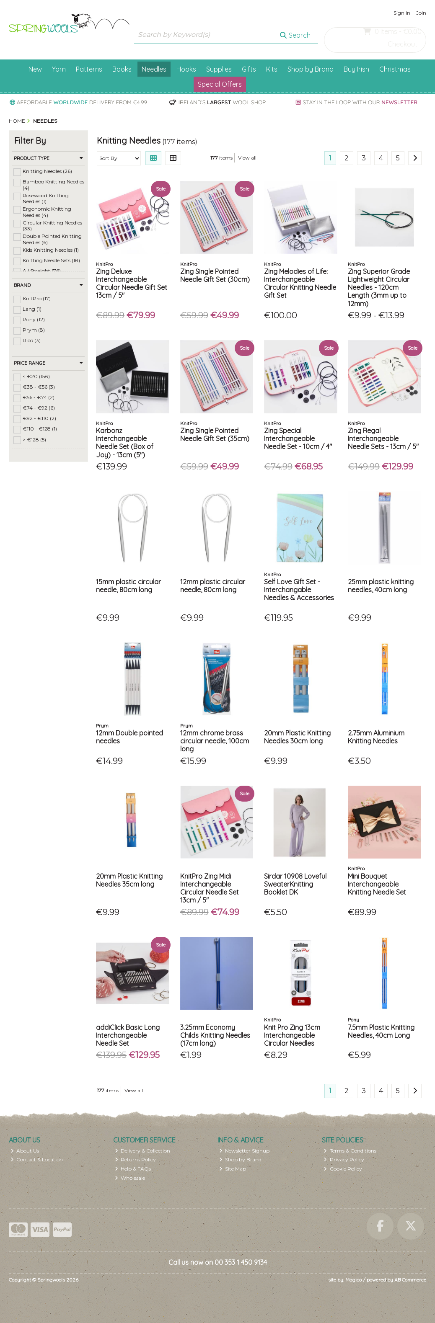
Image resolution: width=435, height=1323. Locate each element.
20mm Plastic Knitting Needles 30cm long (297, 737)
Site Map (232, 1169)
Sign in (402, 13)
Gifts (249, 69)
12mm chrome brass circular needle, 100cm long (214, 741)
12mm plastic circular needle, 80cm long (212, 586)
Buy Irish (356, 69)
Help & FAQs (133, 1169)
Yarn (59, 69)
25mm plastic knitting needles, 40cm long (381, 586)
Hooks (186, 69)
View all (247, 158)
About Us (24, 1151)
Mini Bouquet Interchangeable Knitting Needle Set (377, 884)
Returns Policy (135, 1159)
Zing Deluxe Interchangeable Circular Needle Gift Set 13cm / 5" (131, 283)
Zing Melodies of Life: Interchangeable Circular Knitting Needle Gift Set (300, 283)
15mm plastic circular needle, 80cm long (128, 586)
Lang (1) (32, 309)
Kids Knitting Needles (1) (51, 250)
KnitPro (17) (37, 298)
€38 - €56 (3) (39, 387)
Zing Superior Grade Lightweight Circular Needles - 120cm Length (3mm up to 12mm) (379, 287)
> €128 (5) (34, 439)
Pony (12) (34, 319)
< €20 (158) (36, 376)
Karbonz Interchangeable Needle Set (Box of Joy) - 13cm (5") (124, 442)
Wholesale (130, 1178)
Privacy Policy (344, 1159)
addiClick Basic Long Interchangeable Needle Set (128, 1035)
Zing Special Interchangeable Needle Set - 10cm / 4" (298, 438)
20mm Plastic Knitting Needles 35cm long (129, 880)
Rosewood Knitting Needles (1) (46, 198)
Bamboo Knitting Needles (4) (53, 184)
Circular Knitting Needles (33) (52, 225)
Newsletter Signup (244, 1151)
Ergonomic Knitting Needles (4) (47, 212)
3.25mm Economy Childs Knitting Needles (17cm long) (215, 1035)
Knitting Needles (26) (47, 171)
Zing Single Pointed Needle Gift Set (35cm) (214, 434)
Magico (353, 1280)
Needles (154, 69)
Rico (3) (32, 340)
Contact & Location (36, 1159)
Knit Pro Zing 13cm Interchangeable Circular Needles (292, 1035)
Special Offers (220, 84)
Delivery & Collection (143, 1151)
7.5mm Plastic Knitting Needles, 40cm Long (381, 1031)
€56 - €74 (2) (38, 397)
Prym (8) (34, 330)
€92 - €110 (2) (39, 418)
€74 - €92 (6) (39, 408)
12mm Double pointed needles (129, 737)
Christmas (395, 69)
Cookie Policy (343, 1169)
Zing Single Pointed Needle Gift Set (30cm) (215, 275)
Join (421, 13)
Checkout (402, 44)
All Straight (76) (42, 271)
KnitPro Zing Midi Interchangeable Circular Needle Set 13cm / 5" (209, 888)
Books (122, 69)
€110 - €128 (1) (40, 429)
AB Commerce (410, 1280)
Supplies (219, 69)
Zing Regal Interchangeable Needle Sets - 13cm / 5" (383, 438)
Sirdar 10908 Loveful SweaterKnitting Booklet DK (295, 884)
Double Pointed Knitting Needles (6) (52, 239)
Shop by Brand (310, 69)
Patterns (89, 69)
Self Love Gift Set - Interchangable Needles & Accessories (299, 590)
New (35, 69)
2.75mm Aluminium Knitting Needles (376, 737)
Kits (271, 69)
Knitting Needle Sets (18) (51, 260)
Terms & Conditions (350, 1151)
